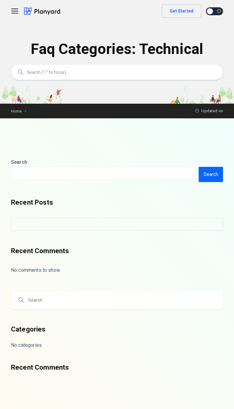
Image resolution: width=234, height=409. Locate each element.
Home (16, 111)
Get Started (181, 11)
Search (19, 162)
